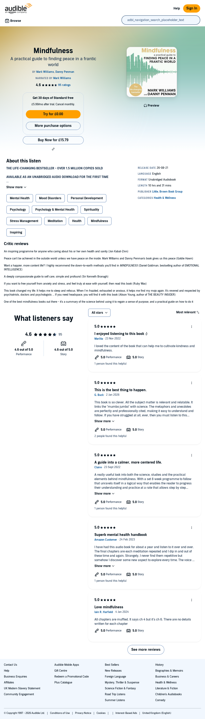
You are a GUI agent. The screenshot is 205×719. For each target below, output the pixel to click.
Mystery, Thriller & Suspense (122, 682)
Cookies (101, 713)
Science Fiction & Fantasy (120, 688)
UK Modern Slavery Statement (22, 688)
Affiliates (9, 682)
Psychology (18, 210)
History (159, 664)
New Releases (113, 670)
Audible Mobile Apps (66, 664)
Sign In (191, 8)
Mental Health (20, 198)
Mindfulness (99, 221)
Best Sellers (112, 664)
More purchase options (53, 126)
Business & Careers (167, 676)
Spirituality (91, 210)
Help (176, 8)
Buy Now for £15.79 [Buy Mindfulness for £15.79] (53, 140)
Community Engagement (19, 694)
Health (76, 221)
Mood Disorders (50, 198)
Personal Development (87, 198)
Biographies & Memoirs (169, 670)
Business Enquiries (15, 676)
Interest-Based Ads (127, 713)
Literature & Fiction (166, 688)
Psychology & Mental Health (55, 210)
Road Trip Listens (115, 694)
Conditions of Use (60, 713)
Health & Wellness (166, 682)
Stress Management (24, 221)
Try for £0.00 (53, 114)
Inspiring (16, 232)
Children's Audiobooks (168, 694)
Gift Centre (60, 670)
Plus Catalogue (63, 682)
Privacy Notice (83, 713)
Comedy (160, 700)
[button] (53, 149)
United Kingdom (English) (156, 713)
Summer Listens (115, 700)
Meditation (55, 221)
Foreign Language (115, 676)
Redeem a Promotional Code (71, 676)
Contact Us (10, 664)
